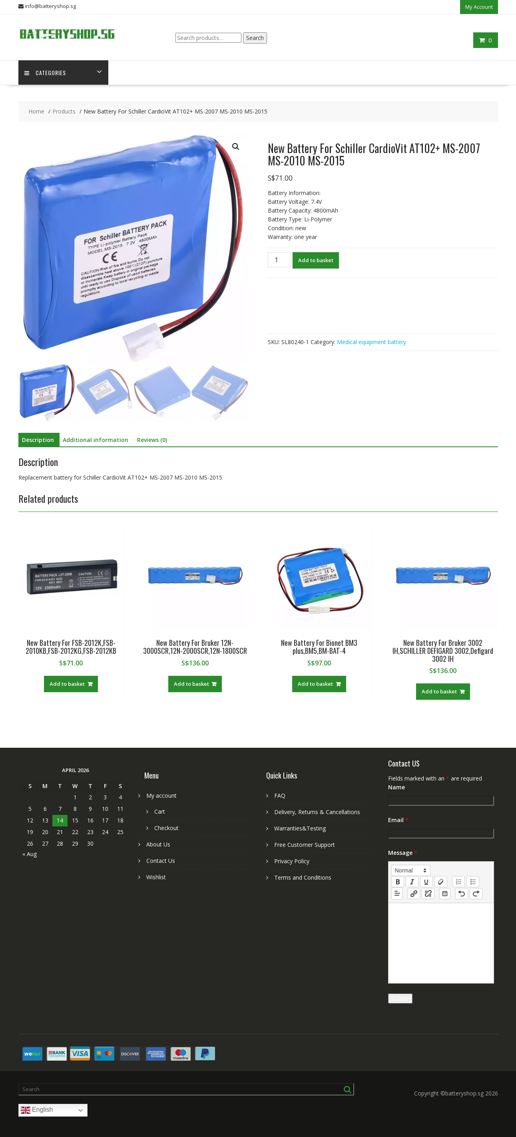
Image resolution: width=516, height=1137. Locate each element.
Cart (159, 811)
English (37, 1110)
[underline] (426, 881)
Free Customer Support (304, 844)
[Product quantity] (279, 259)
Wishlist (156, 877)
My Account (479, 6)
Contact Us (160, 860)
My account (161, 795)
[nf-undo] (461, 893)
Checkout (166, 828)
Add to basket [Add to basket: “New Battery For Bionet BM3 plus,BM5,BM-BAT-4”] (315, 683)
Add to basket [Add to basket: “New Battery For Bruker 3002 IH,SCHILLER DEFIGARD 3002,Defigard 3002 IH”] (439, 691)
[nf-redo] (476, 893)
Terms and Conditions (302, 877)
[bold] (397, 881)
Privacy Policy (291, 861)
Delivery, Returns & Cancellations (317, 812)
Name (396, 787)
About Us (158, 844)
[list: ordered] (458, 881)
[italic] (412, 881)
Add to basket (315, 260)
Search (255, 38)
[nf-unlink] (428, 893)
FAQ (279, 795)
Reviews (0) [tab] (152, 440)
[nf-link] (413, 893)
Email (398, 820)
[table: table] (444, 893)
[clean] (440, 881)
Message (402, 852)
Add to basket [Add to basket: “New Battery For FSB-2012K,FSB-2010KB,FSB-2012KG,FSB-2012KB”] (67, 683)
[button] (236, 146)
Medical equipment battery (371, 342)
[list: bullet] (472, 881)
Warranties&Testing (300, 828)
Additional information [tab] (95, 440)
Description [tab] (38, 440)
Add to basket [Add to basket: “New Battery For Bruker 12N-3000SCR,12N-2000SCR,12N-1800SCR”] (191, 683)
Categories (45, 72)
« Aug (29, 854)
